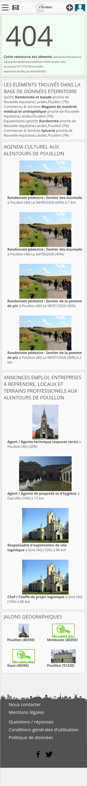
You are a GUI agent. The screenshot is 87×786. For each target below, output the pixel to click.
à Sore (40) (37, 547)
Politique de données (31, 737)
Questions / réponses (31, 722)
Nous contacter (25, 704)
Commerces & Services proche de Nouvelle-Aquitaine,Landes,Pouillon (42, 111)
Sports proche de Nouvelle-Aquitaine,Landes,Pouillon (36, 99)
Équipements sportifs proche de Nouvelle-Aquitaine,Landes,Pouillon (40, 123)
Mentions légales (26, 712)
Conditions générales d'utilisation (44, 729)
